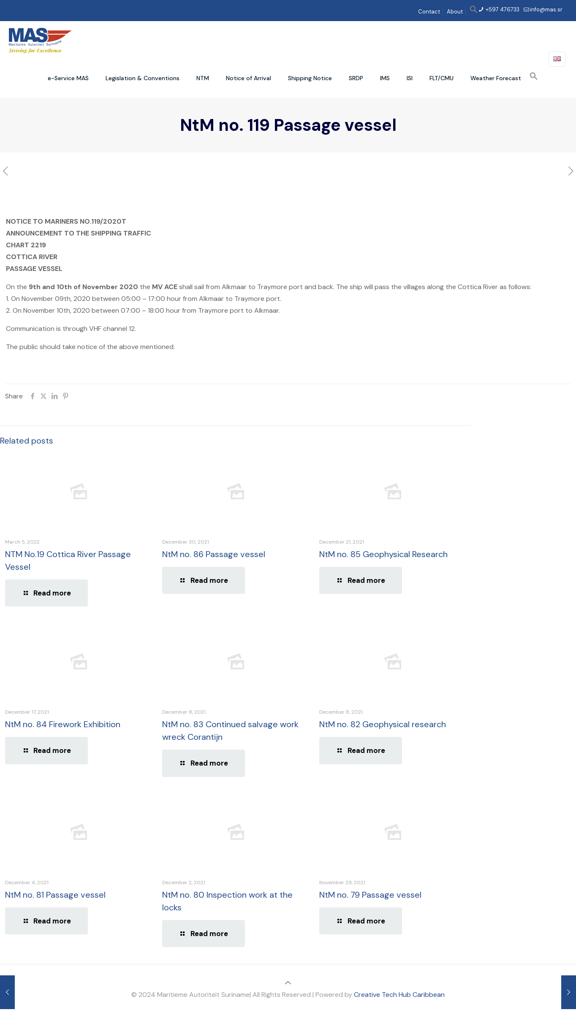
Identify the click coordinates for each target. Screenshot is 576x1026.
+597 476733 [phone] (501, 9)
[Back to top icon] (288, 982)
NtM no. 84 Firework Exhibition (62, 724)
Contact (429, 11)
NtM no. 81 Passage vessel (55, 894)
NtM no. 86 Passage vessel (213, 554)
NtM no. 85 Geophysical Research (383, 554)
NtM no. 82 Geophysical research (382, 724)
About (455, 11)
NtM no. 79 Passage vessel (370, 894)
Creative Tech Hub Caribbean (399, 994)
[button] (474, 11)
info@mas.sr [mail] (546, 9)
